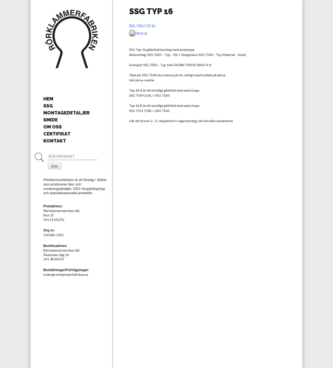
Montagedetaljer (66, 113)
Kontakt (54, 141)
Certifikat (57, 134)
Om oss (52, 127)
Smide (50, 120)
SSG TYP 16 (146, 25)
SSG (48, 106)
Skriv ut (141, 33)
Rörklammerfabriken (71, 39)
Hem (48, 99)
